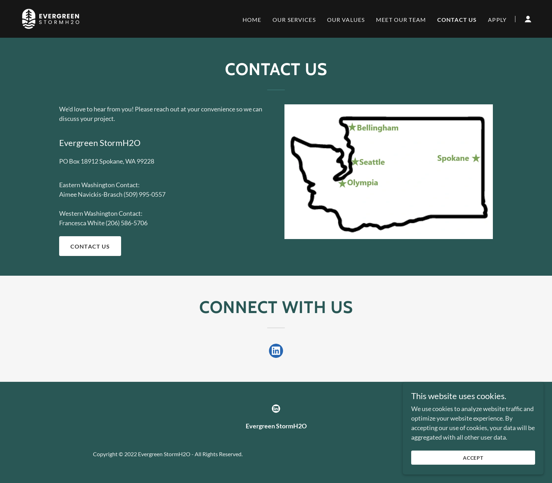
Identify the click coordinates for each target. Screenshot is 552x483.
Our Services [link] (294, 19)
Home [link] (252, 19)
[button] (528, 19)
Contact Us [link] (457, 19)
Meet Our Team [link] (401, 19)
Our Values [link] (346, 19)
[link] (50, 18)
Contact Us (90, 246)
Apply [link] (497, 19)
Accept (473, 472)
